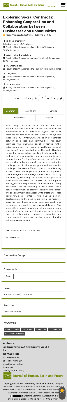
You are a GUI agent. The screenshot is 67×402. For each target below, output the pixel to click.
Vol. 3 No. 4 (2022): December (18, 294)
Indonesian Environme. (14, 334)
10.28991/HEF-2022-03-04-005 (25, 230)
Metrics (53, 111)
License (49, 118)
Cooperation (28, 329)
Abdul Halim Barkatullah (17, 55)
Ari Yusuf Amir (12, 84)
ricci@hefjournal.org (13, 364)
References (19, 118)
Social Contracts (12, 329)
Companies (41, 329)
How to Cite (31, 111)
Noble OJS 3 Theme (49, 399)
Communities (55, 329)
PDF (17, 237)
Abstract (10, 111)
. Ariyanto (9, 73)
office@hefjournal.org (14, 370)
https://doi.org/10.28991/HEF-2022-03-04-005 (27, 35)
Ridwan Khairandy (14, 41)
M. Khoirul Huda (12, 66)
